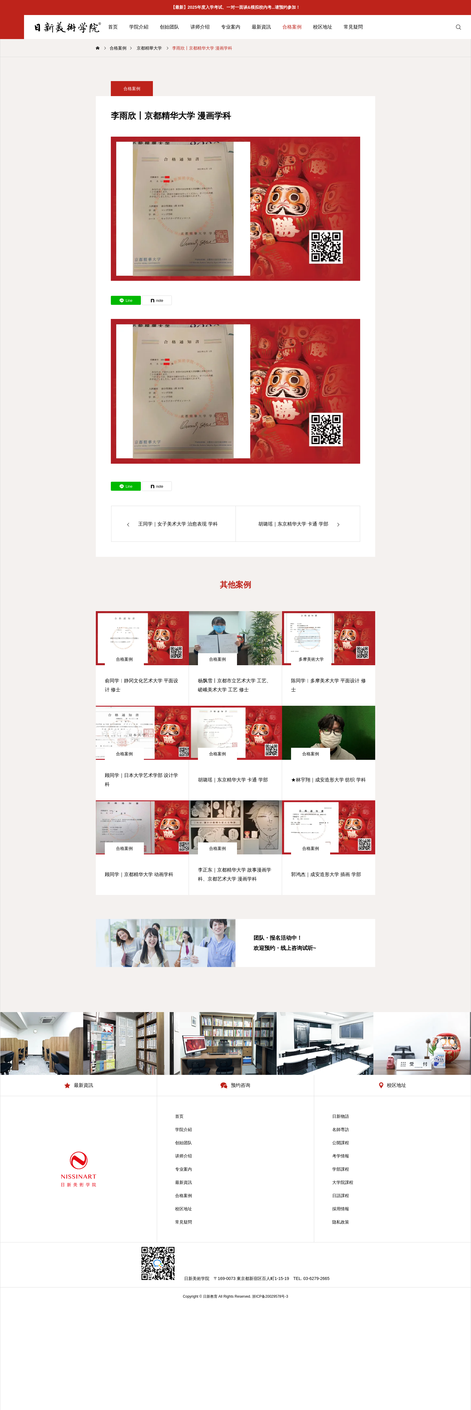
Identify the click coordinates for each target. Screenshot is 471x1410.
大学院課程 (342, 1182)
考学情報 (340, 1156)
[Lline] (126, 300)
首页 (113, 26)
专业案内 (230, 26)
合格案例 (292, 26)
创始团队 (169, 26)
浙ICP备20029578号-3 (270, 1296)
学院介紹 (138, 26)
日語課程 (340, 1195)
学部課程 (340, 1169)
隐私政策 (340, 1222)
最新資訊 (261, 26)
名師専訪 (340, 1129)
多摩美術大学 (311, 659)
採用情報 (340, 1209)
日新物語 (340, 1116)
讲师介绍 (200, 26)
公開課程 (340, 1143)
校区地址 (322, 26)
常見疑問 (353, 26)
